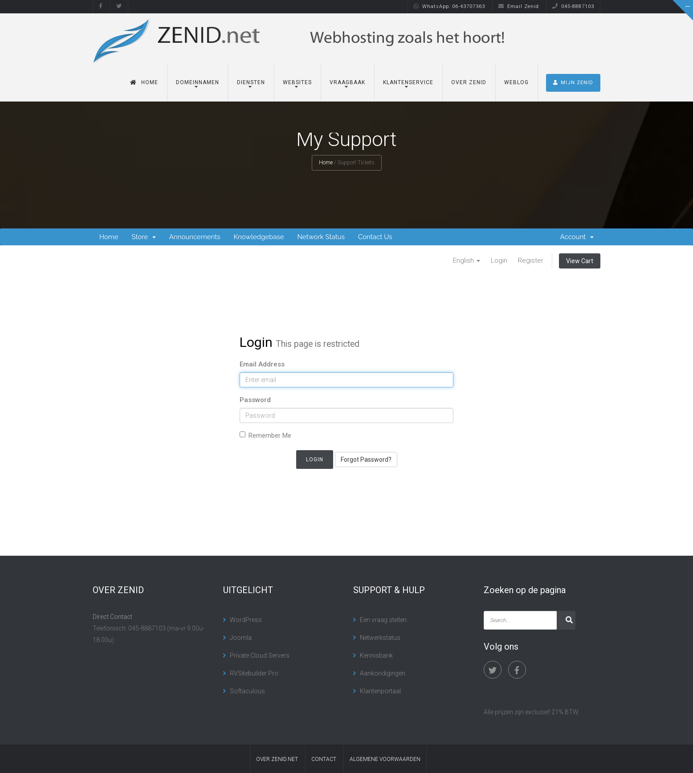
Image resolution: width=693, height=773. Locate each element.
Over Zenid (468, 80)
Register (530, 260)
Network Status (320, 237)
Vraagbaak (347, 80)
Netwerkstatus (380, 637)
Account (577, 237)
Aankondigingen (382, 673)
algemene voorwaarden (385, 759)
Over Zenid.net (277, 759)
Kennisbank (376, 655)
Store (143, 237)
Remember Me (265, 435)
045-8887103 (573, 6)
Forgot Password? (366, 459)
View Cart (579, 260)
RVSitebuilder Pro (254, 673)
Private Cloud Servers (259, 655)
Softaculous (247, 691)
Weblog (516, 80)
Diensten (251, 80)
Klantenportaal (380, 691)
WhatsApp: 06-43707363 (449, 6)
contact (323, 759)
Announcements (194, 237)
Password (255, 400)
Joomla (241, 637)
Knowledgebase (258, 237)
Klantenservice (408, 80)
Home (144, 80)
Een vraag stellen (383, 619)
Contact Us (375, 237)
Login (499, 260)
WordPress (246, 619)
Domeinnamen (197, 80)
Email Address (262, 364)
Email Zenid (518, 6)
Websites (297, 80)
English (466, 260)
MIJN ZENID (573, 80)
